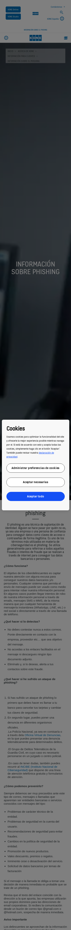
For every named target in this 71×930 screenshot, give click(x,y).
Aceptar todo (35, 496)
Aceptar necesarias (35, 482)
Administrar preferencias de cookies (35, 468)
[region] (35, 465)
